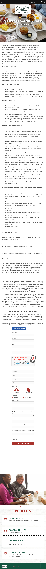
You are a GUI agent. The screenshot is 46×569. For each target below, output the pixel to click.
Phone (13, 350)
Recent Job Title (15, 400)
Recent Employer (15, 406)
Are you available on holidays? (18, 424)
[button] (20, 506)
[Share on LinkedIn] (40, 2)
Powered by (14, 566)
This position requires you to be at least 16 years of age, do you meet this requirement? (23, 431)
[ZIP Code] (23, 382)
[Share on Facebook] (37, 2)
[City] (23, 375)
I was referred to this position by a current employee (21, 438)
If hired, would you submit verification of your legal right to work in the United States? (22, 412)
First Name (14, 332)
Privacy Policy (26, 363)
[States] (23, 379)
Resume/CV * (14, 386)
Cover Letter (14, 395)
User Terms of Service (18, 363)
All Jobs (4, 2)
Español (33, 2)
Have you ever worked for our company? (20, 419)
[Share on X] (42, 2)
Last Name (14, 338)
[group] (23, 489)
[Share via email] (44, 2)
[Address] (23, 371)
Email (13, 344)
